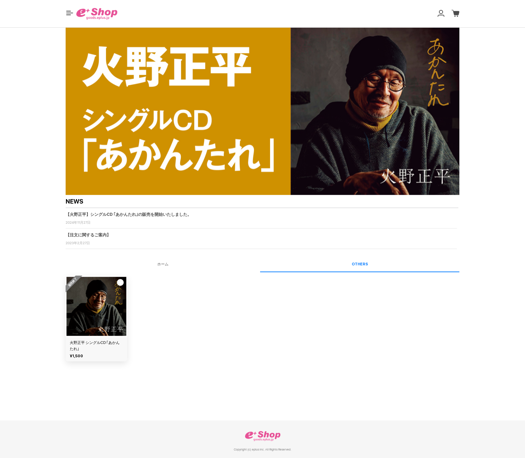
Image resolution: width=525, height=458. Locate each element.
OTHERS (360, 264)
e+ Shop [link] (262, 436)
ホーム (163, 264)
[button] (70, 13)
